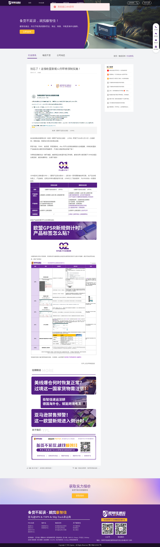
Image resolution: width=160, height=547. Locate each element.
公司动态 (61, 55)
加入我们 (76, 530)
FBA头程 (41, 3)
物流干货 (46, 55)
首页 (29, 3)
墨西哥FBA (31, 532)
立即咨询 (27, 32)
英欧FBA (30, 528)
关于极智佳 (80, 3)
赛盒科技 (59, 537)
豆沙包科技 (59, 540)
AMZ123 (70, 537)
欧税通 (34, 540)
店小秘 (65, 537)
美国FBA (30, 526)
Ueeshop (66, 540)
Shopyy (76, 537)
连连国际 (46, 540)
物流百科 (66, 3)
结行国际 (40, 540)
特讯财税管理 (51, 537)
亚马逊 (37, 537)
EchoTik (52, 540)
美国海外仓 (44, 526)
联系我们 (76, 528)
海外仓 (54, 3)
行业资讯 (32, 55)
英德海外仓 (44, 528)
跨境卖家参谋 (74, 540)
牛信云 (81, 537)
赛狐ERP (43, 537)
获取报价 (80, 496)
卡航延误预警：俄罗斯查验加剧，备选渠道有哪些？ (89, 468)
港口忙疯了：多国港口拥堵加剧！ (42, 468)
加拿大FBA (31, 530)
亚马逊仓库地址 (60, 528)
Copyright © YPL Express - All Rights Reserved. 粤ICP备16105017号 (80, 545)
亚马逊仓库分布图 (60, 530)
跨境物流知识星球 (60, 526)
